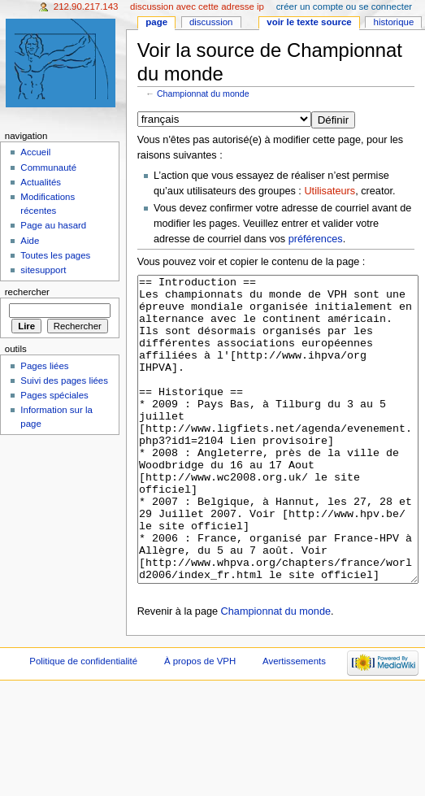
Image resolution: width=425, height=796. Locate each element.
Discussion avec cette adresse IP (197, 6)
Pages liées (44, 366)
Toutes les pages (55, 255)
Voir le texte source (309, 22)
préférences (315, 239)
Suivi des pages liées (64, 380)
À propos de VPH (200, 722)
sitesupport (43, 270)
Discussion (210, 22)
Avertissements (294, 722)
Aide (29, 241)
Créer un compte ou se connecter (344, 6)
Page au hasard (53, 225)
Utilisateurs (329, 191)
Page (156, 22)
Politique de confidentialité (83, 722)
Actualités (40, 182)
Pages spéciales (54, 395)
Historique (394, 22)
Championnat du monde (203, 93)
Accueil (35, 152)
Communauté (48, 167)
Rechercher (27, 292)
